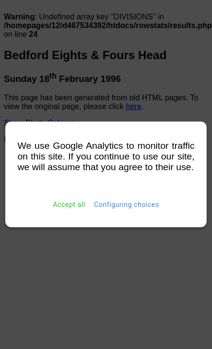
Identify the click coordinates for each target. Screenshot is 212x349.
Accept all (69, 204)
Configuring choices (126, 204)
